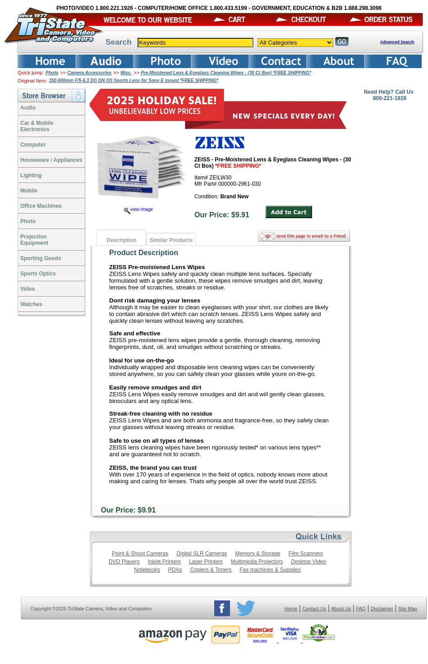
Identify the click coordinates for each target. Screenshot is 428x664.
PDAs (175, 570)
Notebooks (147, 570)
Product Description (143, 252)
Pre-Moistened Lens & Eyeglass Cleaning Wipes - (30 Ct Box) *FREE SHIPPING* (226, 72)
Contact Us (315, 608)
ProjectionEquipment (34, 240)
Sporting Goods (40, 258)
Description (121, 240)
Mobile (28, 191)
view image (138, 209)
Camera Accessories (89, 72)
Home (291, 608)
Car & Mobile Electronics (36, 126)
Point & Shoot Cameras (140, 553)
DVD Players (124, 562)
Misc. (126, 72)
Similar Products (171, 240)
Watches (31, 304)
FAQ (360, 608)
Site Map (407, 608)
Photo (52, 72)
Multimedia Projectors (257, 562)
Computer (33, 145)
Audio (28, 108)
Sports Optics (38, 273)
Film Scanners (305, 553)
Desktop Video (308, 562)
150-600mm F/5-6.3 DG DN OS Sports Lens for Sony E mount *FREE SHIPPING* (133, 80)
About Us (341, 608)
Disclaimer (382, 608)
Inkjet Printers (164, 562)
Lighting (30, 175)
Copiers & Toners (210, 570)
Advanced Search (397, 42)
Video (27, 289)
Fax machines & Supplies (269, 570)
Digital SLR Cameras (201, 553)
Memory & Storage (257, 553)
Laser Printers (206, 562)
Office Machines (41, 206)
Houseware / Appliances (51, 160)
